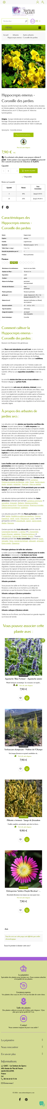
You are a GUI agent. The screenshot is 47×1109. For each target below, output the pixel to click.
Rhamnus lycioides (36, 505)
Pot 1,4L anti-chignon (23, 148)
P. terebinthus (6, 536)
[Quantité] (8, 171)
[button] (23, 1040)
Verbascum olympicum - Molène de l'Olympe (23, 749)
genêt (12, 519)
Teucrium (25, 484)
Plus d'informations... (23, 135)
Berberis (21, 503)
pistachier (17, 484)
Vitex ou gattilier (35, 484)
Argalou (30, 536)
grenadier (5, 541)
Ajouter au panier (28, 170)
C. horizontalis (33, 532)
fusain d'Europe (7, 534)
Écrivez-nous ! (8, 1083)
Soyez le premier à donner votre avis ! (17, 946)
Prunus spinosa (23, 505)
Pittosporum (24, 519)
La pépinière (23, 975)
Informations (9, 1061)
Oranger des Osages (19, 536)
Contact (23, 1025)
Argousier (13, 503)
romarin (10, 484)
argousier (40, 541)
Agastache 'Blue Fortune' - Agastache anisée (23, 679)
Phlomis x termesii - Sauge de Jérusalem (23, 820)
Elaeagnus (5, 519)
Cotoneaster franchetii (10, 532)
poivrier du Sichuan (21, 541)
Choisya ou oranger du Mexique (13, 482)
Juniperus (34, 480)
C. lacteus (22, 532)
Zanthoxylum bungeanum (11, 508)
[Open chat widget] (42, 1104)
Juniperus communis (34, 501)
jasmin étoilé (36, 521)
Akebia (4, 523)
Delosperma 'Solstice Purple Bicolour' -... (23, 891)
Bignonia (10, 523)
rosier (32, 519)
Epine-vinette (6, 543)
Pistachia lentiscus (28, 534)
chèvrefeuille (20, 521)
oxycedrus (5, 503)
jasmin (28, 521)
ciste (27, 482)
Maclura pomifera (31, 503)
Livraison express (23, 992)
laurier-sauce (40, 482)
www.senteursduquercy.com (26, 1093)
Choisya (38, 516)
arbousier (32, 541)
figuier (32, 482)
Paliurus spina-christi (9, 505)
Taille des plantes (23, 1008)
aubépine (24, 508)
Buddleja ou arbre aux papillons (22, 516)
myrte (4, 484)
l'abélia (7, 516)
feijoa (11, 541)
